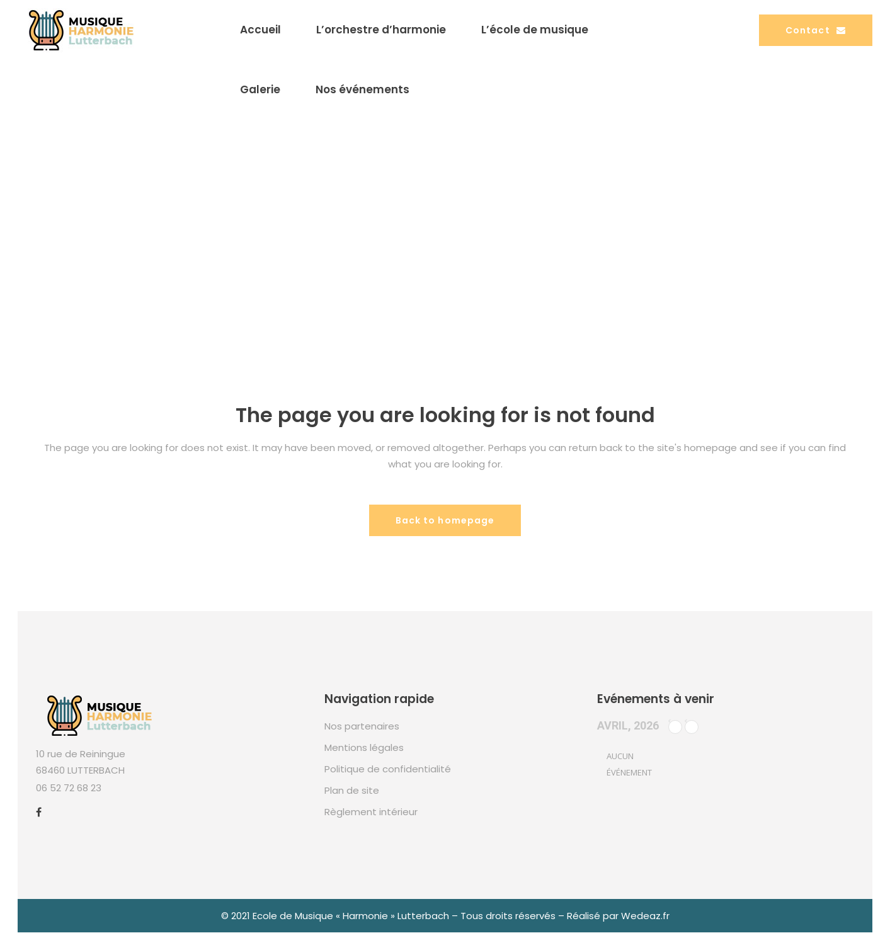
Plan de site (351, 790)
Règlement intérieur (371, 811)
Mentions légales (364, 747)
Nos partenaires (361, 726)
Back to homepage (445, 520)
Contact (815, 30)
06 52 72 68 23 (68, 787)
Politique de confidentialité (387, 768)
